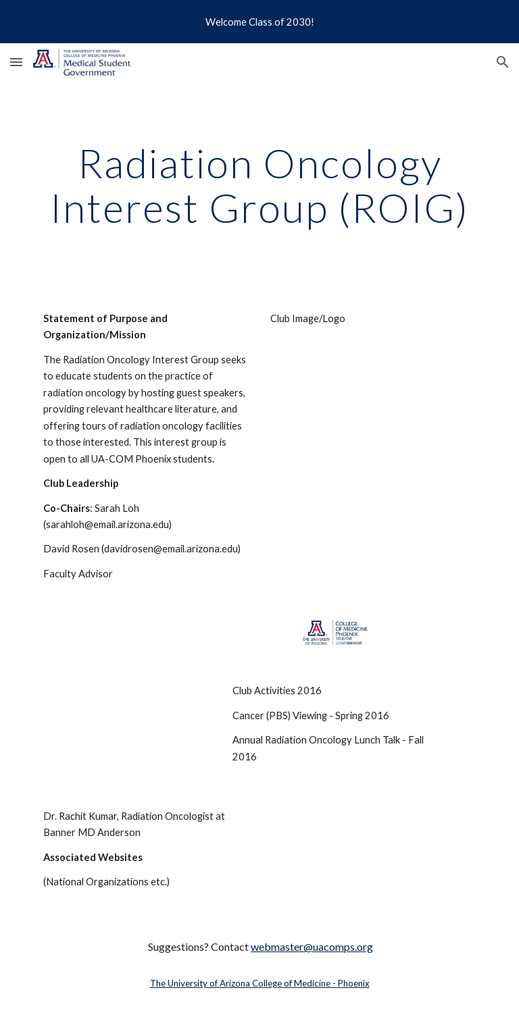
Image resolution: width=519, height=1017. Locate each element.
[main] (259, 185)
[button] (16, 61)
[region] (259, 21)
